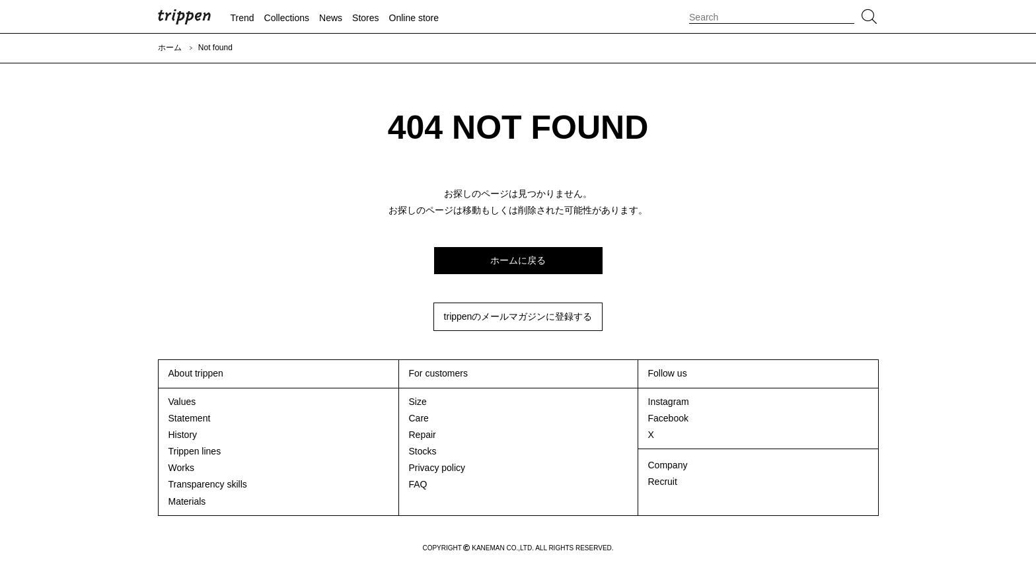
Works (181, 467)
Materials (187, 501)
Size (418, 401)
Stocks (423, 451)
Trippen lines (194, 451)
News (330, 18)
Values (182, 401)
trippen (184, 16)
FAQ (418, 484)
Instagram (668, 401)
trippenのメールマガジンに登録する (518, 316)
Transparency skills (207, 484)
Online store (414, 18)
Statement (189, 418)
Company (668, 465)
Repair (422, 434)
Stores (365, 18)
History (183, 434)
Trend (242, 18)
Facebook (668, 418)
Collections (286, 18)
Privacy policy (437, 467)
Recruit (662, 481)
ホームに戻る (518, 260)
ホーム (170, 47)
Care (419, 418)
